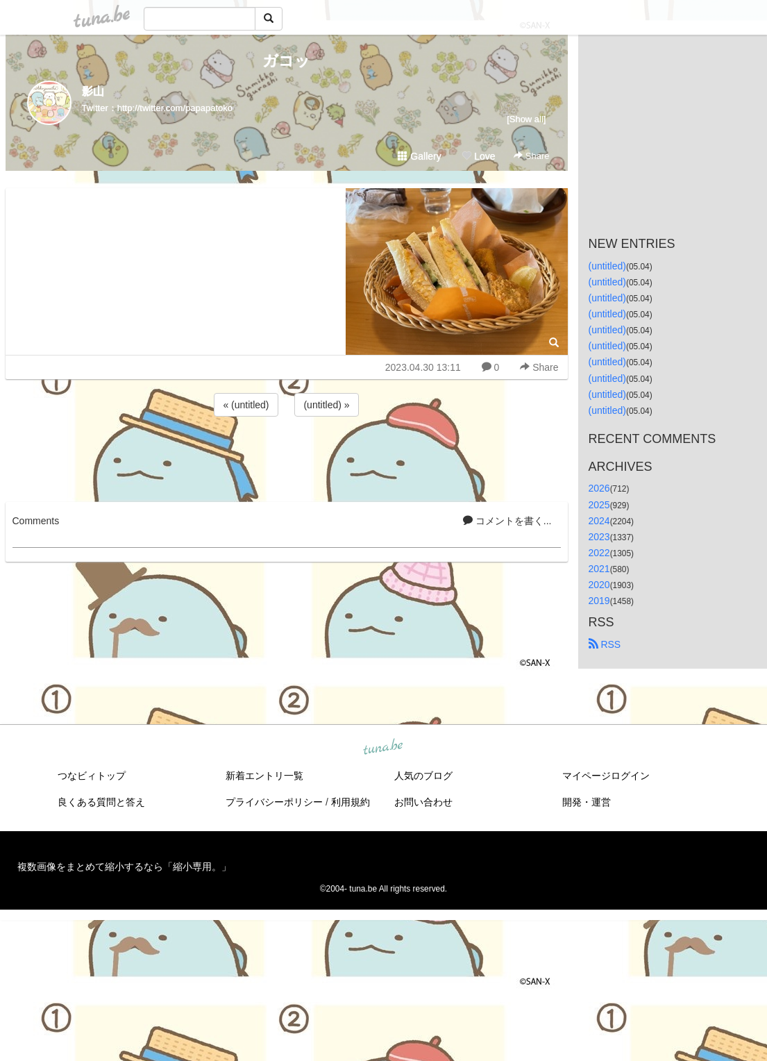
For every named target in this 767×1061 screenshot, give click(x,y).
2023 (599, 536)
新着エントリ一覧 (264, 775)
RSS (605, 644)
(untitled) (607, 265)
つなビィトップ (92, 775)
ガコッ (286, 60)
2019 (599, 600)
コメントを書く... (507, 520)
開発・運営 (586, 802)
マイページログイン (606, 775)
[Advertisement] (287, 457)
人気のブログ (423, 775)
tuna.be (383, 747)
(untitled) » (326, 404)
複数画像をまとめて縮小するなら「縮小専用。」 (124, 866)
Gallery (419, 156)
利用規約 (350, 802)
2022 (599, 552)
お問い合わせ (423, 802)
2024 (599, 520)
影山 (93, 91)
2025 (599, 504)
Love (478, 156)
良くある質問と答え (101, 802)
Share (531, 156)
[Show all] (526, 119)
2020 (599, 584)
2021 (599, 568)
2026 (599, 488)
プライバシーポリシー (274, 802)
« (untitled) (246, 404)
